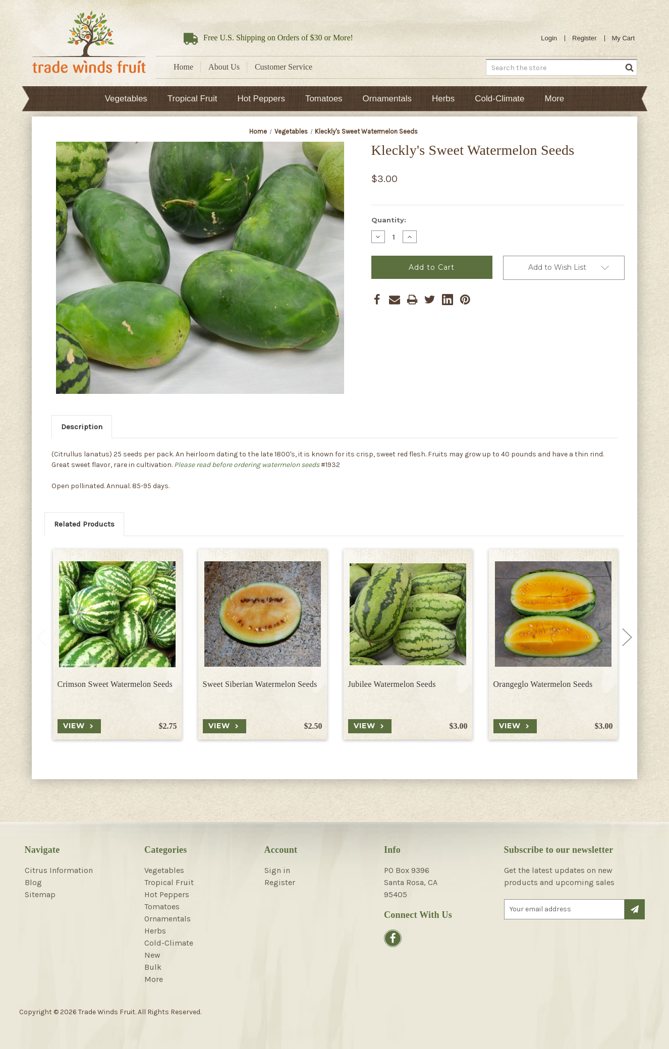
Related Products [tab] (84, 524)
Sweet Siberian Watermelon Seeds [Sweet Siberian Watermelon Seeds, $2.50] (260, 684)
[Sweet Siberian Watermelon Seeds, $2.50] (262, 614)
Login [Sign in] (549, 38)
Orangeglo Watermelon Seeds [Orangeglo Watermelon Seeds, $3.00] (543, 684)
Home (183, 67)
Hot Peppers (261, 98)
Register (584, 38)
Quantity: (388, 220)
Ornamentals (387, 98)
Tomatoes (324, 98)
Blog (33, 882)
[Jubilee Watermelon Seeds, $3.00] (408, 614)
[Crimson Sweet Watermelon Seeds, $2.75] (117, 614)
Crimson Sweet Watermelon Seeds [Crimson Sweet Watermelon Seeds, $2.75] (115, 684)
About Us (224, 67)
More (555, 98)
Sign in (277, 870)
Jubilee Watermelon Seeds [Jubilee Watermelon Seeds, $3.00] (392, 684)
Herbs (443, 98)
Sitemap (40, 894)
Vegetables (126, 98)
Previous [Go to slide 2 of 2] (41, 637)
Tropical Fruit (192, 98)
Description (81, 426)
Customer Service (283, 67)
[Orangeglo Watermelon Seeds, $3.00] (553, 614)
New (152, 955)
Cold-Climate (499, 98)
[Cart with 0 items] (623, 38)
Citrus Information (59, 870)
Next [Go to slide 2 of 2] (627, 637)
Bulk (152, 967)
